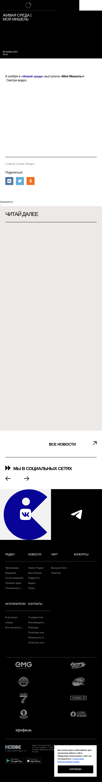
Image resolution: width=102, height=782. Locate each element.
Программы (12, 568)
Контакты (35, 605)
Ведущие (11, 573)
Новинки (56, 573)
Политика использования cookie (37, 646)
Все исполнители (14, 630)
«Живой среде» (33, 76)
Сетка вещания (14, 579)
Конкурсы (82, 554)
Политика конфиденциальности (37, 635)
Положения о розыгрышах (14, 589)
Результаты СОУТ (37, 640)
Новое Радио (36, 568)
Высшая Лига (59, 568)
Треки (32, 589)
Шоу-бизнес (35, 573)
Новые (9, 624)
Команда (33, 630)
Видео (32, 584)
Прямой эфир (14, 584)
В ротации (11, 619)
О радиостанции (37, 619)
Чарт (54, 554)
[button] (9, 181)
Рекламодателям (37, 624)
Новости (35, 554)
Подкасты (34, 579)
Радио (10, 554)
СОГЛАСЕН (75, 769)
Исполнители (16, 605)
